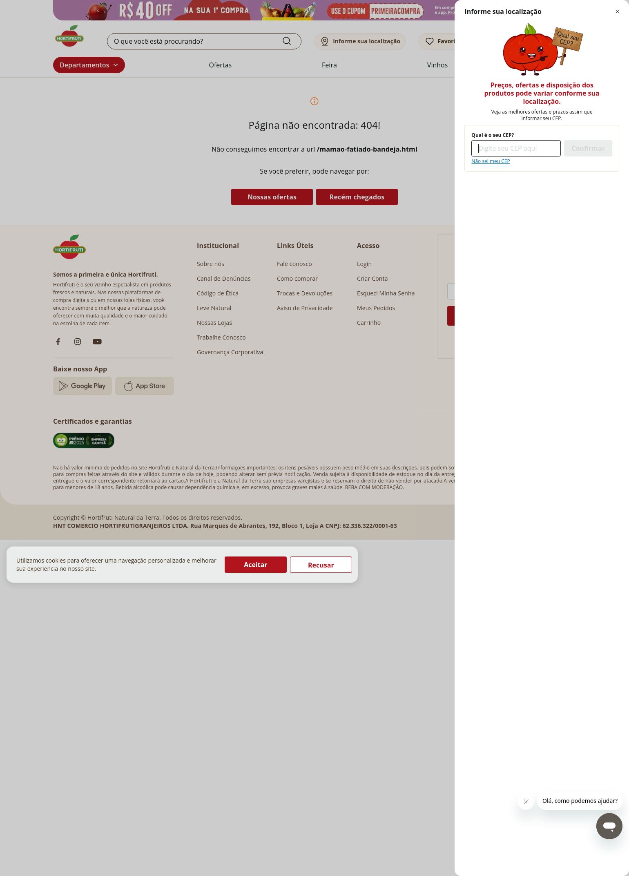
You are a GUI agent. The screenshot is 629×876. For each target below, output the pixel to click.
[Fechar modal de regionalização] (617, 11)
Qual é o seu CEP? (492, 135)
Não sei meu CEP (490, 161)
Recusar (321, 565)
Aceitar (255, 564)
